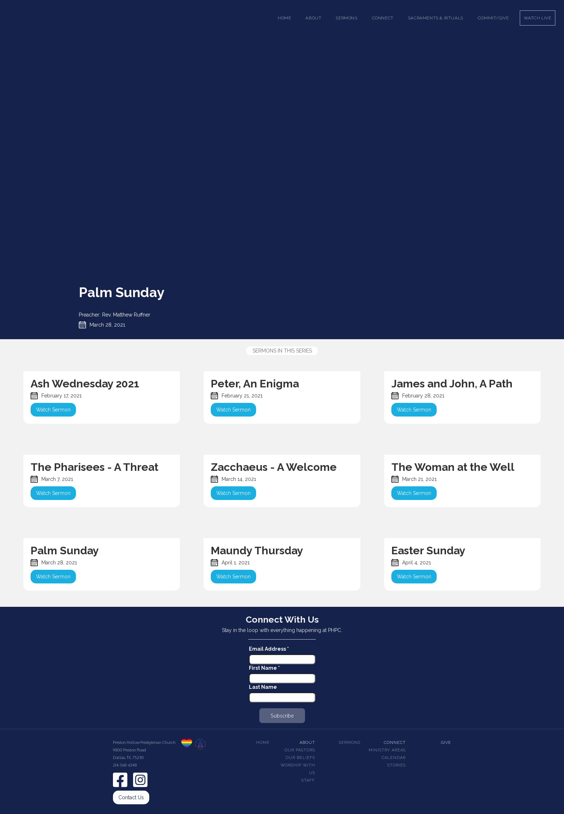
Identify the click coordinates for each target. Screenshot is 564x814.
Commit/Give (493, 18)
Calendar (394, 757)
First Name (264, 668)
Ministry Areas (387, 750)
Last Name (263, 687)
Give (446, 742)
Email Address (269, 649)
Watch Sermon (53, 410)
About (307, 742)
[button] (313, 18)
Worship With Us (298, 769)
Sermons (349, 742)
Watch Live (537, 18)
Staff (308, 780)
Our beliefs (300, 757)
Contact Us (131, 797)
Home (284, 18)
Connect (395, 742)
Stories (396, 765)
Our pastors (300, 750)
